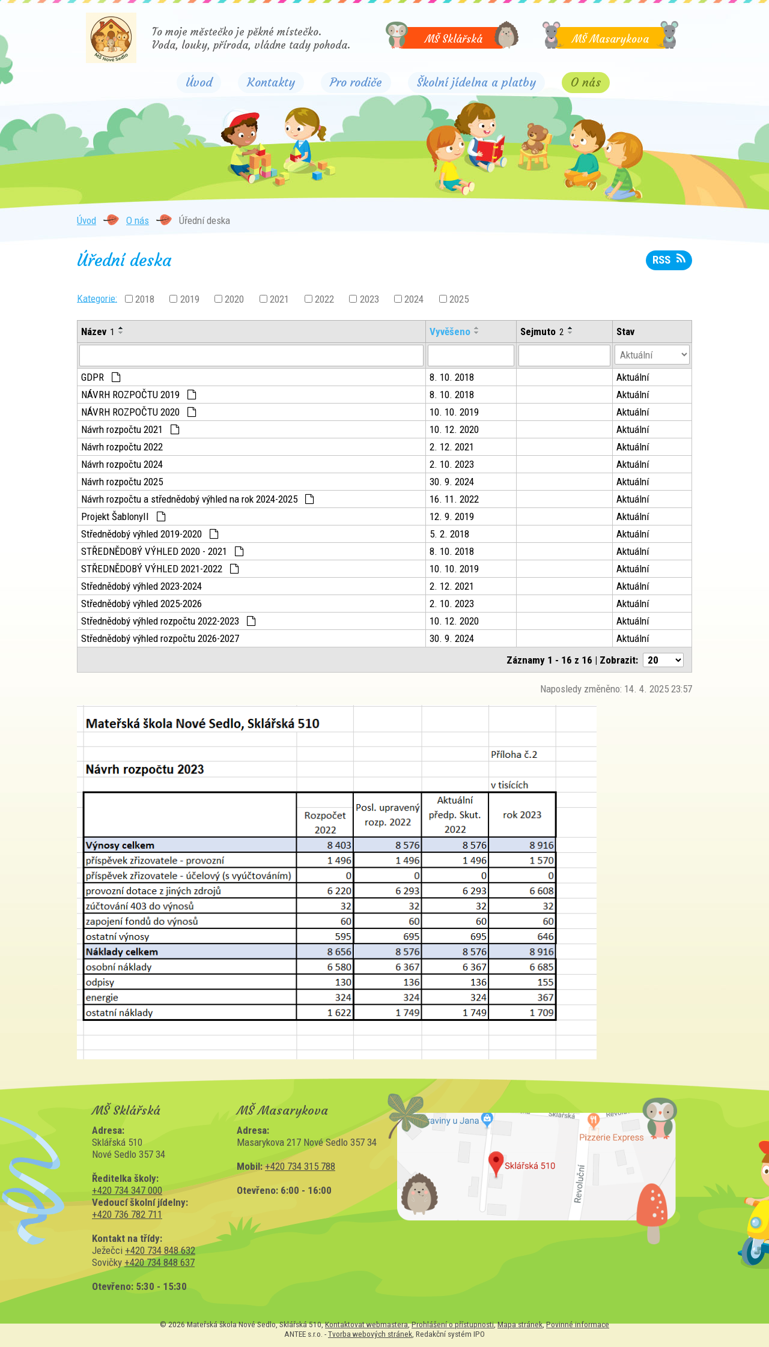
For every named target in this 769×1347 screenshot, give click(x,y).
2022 (324, 299)
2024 (414, 299)
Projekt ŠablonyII (123, 516)
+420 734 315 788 (300, 1166)
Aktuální (632, 377)
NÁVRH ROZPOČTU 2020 (138, 412)
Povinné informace (577, 1324)
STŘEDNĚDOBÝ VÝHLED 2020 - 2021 (162, 551)
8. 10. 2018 (452, 377)
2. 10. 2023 (452, 464)
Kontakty (271, 82)
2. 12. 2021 (452, 447)
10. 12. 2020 (454, 429)
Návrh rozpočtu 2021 (130, 429)
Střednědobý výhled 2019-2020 (150, 534)
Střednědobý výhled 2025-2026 (141, 604)
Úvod (199, 82)
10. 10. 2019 (454, 412)
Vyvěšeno (450, 331)
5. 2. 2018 (449, 534)
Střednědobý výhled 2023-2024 (141, 586)
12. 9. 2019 (452, 516)
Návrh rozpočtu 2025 (122, 482)
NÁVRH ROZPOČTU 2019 (138, 395)
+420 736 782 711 (127, 1214)
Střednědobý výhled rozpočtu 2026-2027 (160, 638)
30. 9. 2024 (452, 482)
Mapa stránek (520, 1324)
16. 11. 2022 (454, 499)
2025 (459, 299)
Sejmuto (542, 331)
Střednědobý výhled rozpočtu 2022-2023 (168, 621)
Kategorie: (97, 298)
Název (98, 331)
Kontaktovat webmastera (366, 1324)
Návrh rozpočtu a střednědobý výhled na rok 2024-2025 (197, 499)
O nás (586, 81)
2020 (234, 299)
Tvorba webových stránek (370, 1334)
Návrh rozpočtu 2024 (122, 464)
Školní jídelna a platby (476, 82)
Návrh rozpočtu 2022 (122, 447)
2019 (189, 299)
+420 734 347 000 (127, 1190)
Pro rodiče (356, 82)
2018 (144, 299)
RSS (668, 260)
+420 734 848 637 (159, 1262)
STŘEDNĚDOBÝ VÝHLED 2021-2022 (160, 569)
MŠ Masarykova (610, 39)
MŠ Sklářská (453, 39)
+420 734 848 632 (160, 1250)
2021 (279, 299)
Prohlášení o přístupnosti (453, 1324)
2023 (369, 299)
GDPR (101, 377)
